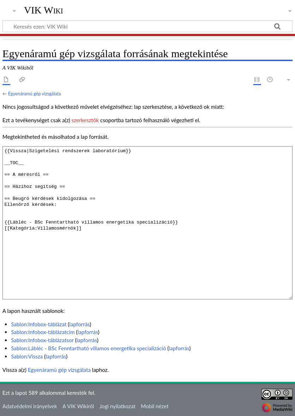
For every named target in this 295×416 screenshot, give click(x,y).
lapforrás (79, 324)
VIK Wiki (43, 10)
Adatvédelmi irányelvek (29, 406)
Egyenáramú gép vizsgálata (34, 93)
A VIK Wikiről (78, 406)
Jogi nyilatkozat (117, 406)
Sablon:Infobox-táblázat (38, 324)
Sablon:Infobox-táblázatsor (42, 340)
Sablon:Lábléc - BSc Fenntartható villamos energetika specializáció (88, 348)
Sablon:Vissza (27, 356)
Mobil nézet (155, 406)
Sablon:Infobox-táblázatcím (43, 332)
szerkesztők (85, 120)
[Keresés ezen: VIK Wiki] (147, 26)
